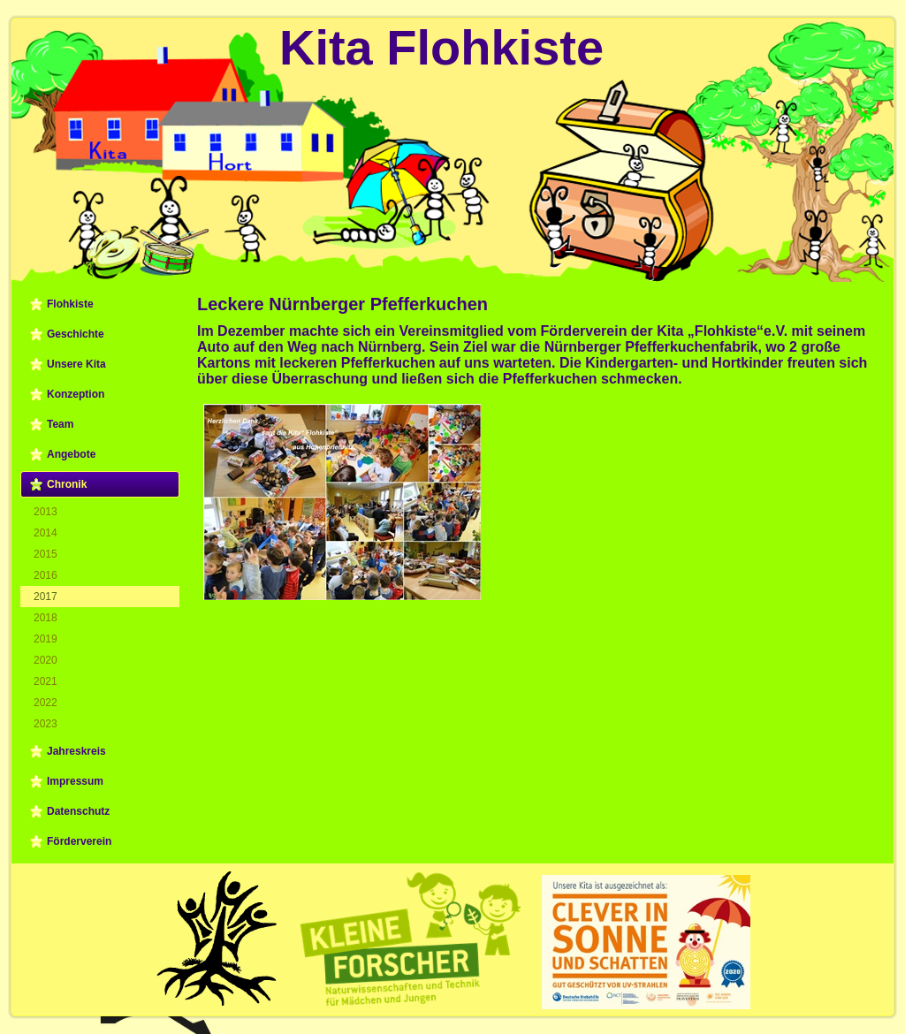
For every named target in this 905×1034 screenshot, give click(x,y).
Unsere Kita (76, 364)
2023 (45, 724)
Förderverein (79, 841)
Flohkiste (70, 304)
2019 (45, 639)
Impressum (75, 781)
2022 (45, 702)
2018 (45, 618)
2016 (45, 575)
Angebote (71, 454)
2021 (45, 681)
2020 (45, 660)
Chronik (67, 484)
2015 (45, 554)
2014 (45, 533)
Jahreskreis (76, 751)
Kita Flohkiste (441, 47)
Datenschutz (78, 811)
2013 (45, 512)
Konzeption (75, 394)
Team (60, 424)
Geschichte (75, 334)
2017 (45, 596)
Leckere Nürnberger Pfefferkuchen (342, 304)
